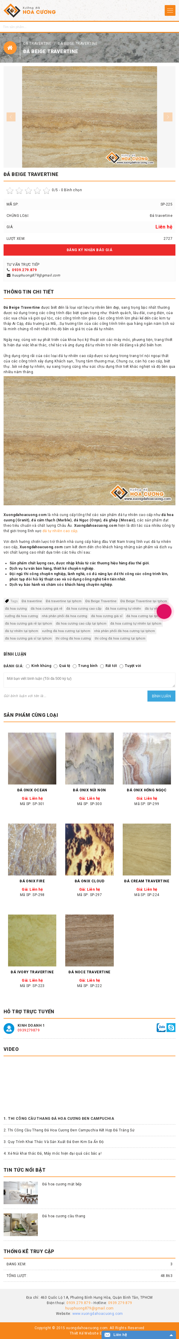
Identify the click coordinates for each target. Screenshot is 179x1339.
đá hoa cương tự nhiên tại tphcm (136, 623)
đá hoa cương (16, 608)
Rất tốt (111, 666)
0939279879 (29, 1030)
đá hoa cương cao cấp (84, 608)
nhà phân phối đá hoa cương (64, 616)
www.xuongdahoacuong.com (97, 1314)
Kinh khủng (41, 666)
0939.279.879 (24, 270)
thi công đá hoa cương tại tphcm (120, 638)
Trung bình (87, 666)
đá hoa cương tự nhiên (123, 608)
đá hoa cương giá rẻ (47, 608)
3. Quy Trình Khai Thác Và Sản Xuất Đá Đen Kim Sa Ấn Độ (54, 1142)
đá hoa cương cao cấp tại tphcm (81, 623)
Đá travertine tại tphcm (64, 601)
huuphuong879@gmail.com (36, 275)
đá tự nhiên (154, 608)
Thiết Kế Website (84, 1333)
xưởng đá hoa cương (21, 616)
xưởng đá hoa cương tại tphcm (66, 631)
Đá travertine (37, 43)
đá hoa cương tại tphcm (145, 616)
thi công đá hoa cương (73, 638)
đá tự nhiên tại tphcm (21, 631)
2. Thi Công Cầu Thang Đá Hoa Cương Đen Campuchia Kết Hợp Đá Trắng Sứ (69, 1130)
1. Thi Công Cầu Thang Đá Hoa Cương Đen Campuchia (59, 1118)
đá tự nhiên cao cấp (60, 531)
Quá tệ (64, 666)
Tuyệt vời (133, 666)
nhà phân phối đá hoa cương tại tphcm (124, 631)
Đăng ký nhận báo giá (89, 250)
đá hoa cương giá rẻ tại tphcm (28, 623)
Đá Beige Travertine (77, 43)
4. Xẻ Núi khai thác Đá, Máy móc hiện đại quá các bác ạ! (53, 1153)
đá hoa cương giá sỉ (106, 616)
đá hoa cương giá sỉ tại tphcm (28, 638)
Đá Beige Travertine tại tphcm (144, 601)
